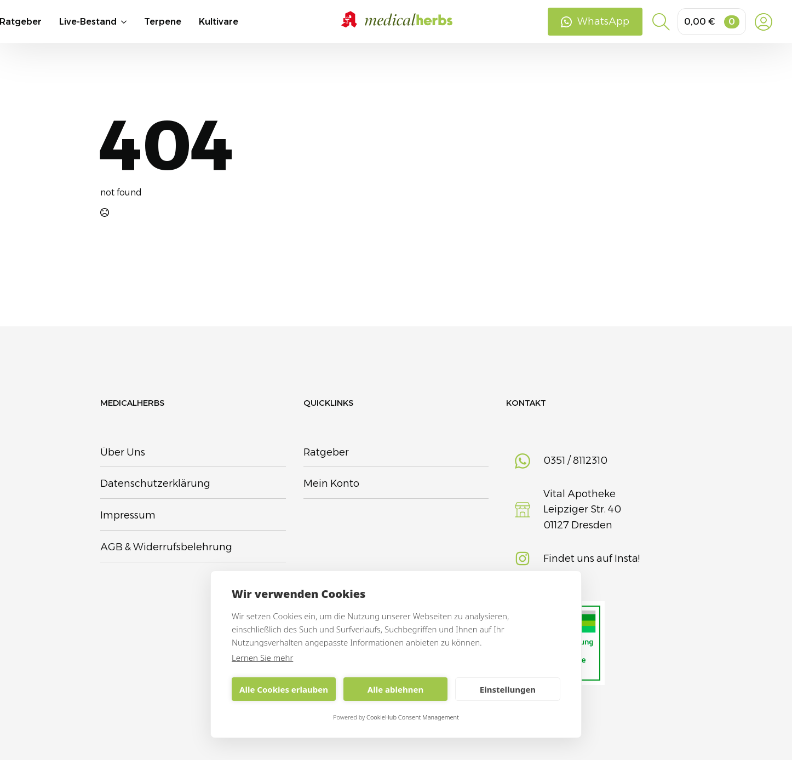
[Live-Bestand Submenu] (130, 23)
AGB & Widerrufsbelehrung (166, 547)
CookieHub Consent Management (412, 717)
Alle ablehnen (395, 689)
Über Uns (122, 452)
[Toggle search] (661, 23)
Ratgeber (326, 452)
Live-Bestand (88, 23)
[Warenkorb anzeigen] (712, 23)
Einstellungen (508, 689)
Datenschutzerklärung (155, 483)
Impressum (128, 515)
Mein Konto (331, 483)
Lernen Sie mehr (262, 657)
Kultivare (218, 23)
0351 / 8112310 (575, 460)
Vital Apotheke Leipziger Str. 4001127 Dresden (582, 510)
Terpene (162, 23)
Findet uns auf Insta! (591, 558)
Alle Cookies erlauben (283, 689)
